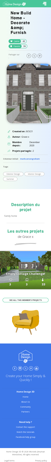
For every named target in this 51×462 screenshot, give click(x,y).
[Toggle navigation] (44, 3)
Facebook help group (25, 437)
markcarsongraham (30, 159)
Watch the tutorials (25, 432)
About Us (25, 401)
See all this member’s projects (25, 300)
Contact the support (25, 427)
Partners (25, 411)
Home (25, 396)
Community (25, 406)
